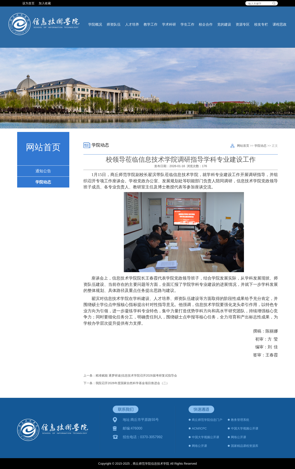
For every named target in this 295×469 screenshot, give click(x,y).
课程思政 (280, 24)
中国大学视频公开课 (244, 428)
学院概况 (95, 24)
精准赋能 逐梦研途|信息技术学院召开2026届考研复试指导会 (136, 375)
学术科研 (169, 24)
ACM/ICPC (199, 428)
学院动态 (43, 182)
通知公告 (43, 171)
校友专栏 (261, 24)
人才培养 (132, 24)
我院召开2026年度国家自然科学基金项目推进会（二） (132, 383)
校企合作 (206, 24)
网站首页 (243, 145)
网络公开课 (238, 437)
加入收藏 (45, 3)
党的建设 (224, 24)
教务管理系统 (240, 419)
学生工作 (187, 24)
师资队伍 (114, 24)
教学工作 (150, 24)
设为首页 (28, 3)
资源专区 (243, 24)
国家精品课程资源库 (244, 446)
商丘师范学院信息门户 (207, 419)
